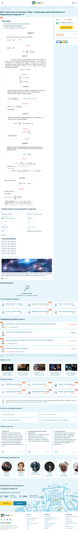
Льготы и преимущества (32, 523)
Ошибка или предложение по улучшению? (10, 256)
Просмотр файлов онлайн (71, 523)
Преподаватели (69, 521)
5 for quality (5, 278)
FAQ (27, 526)
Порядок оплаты (48, 519)
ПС (30, 227)
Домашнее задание (7, 214)
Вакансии (46, 528)
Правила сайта (47, 516)
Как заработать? (69, 528)
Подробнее (20, 503)
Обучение (6, 503)
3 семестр (30, 218)
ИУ (28, 227)
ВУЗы (67, 524)
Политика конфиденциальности (51, 518)
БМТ (34, 227)
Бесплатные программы (32, 518)
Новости (28, 516)
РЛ (32, 227)
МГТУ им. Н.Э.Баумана (8, 218)
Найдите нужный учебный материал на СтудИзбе (33, 402)
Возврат (46, 521)
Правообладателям (48, 524)
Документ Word (5, 227)
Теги (28, 528)
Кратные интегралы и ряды (34, 214)
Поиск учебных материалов (72, 516)
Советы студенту (30, 519)
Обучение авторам (70, 526)
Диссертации (69, 519)
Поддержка (47, 526)
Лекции (67, 518)
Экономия (29, 521)
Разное (28, 524)
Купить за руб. (66, 27)
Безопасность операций (49, 523)
